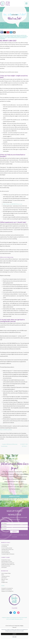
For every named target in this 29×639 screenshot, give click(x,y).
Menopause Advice (15, 35)
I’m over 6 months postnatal (6, 547)
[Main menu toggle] (26, 3)
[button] (14, 496)
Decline (14, 636)
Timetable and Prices (5, 576)
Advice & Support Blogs (6, 573)
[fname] (14, 523)
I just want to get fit (5, 550)
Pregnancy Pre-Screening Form (7, 591)
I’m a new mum (4, 546)
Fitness (8, 35)
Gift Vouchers (4, 577)
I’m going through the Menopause (7, 553)
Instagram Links (4, 582)
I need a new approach (5, 552)
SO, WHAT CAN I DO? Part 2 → (24, 444)
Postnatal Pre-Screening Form (7, 588)
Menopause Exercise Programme (7, 562)
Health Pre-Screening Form (6, 589)
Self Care (7, 37)
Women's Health (14, 37)
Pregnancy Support (6, 617)
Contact (3, 580)
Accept (14, 633)
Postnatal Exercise (15, 617)
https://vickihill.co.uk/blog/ (6, 429)
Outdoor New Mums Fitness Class (8, 564)
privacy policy (15, 536)
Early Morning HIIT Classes (6, 561)
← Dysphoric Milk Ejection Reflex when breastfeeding (9, 444)
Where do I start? (4, 579)
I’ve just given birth (5, 544)
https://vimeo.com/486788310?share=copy (12, 204)
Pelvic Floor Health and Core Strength (10, 36)
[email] (14, 529)
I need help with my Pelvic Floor (7, 549)
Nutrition (23, 35)
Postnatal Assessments (5, 565)
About (2, 574)
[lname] (14, 526)
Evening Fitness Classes (5, 559)
